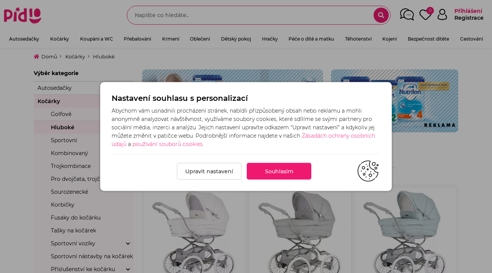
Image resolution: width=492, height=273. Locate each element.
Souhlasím (279, 171)
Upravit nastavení (209, 171)
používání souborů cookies (167, 144)
